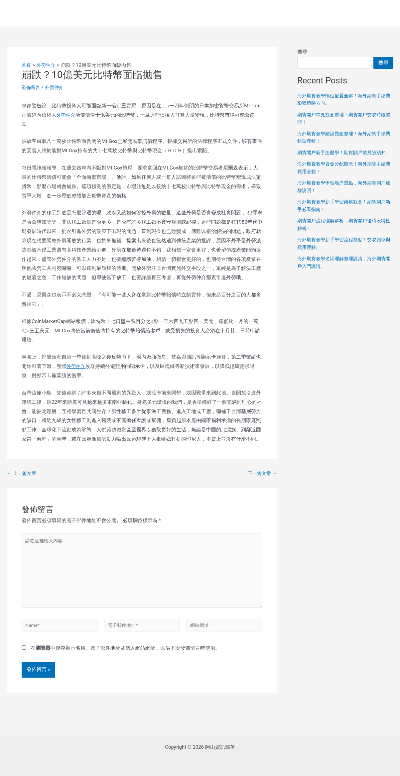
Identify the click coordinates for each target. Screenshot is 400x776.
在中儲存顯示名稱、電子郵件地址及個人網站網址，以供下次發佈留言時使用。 (125, 656)
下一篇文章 (261, 473)
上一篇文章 (23, 473)
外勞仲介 (56, 87)
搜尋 (302, 52)
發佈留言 (32, 87)
